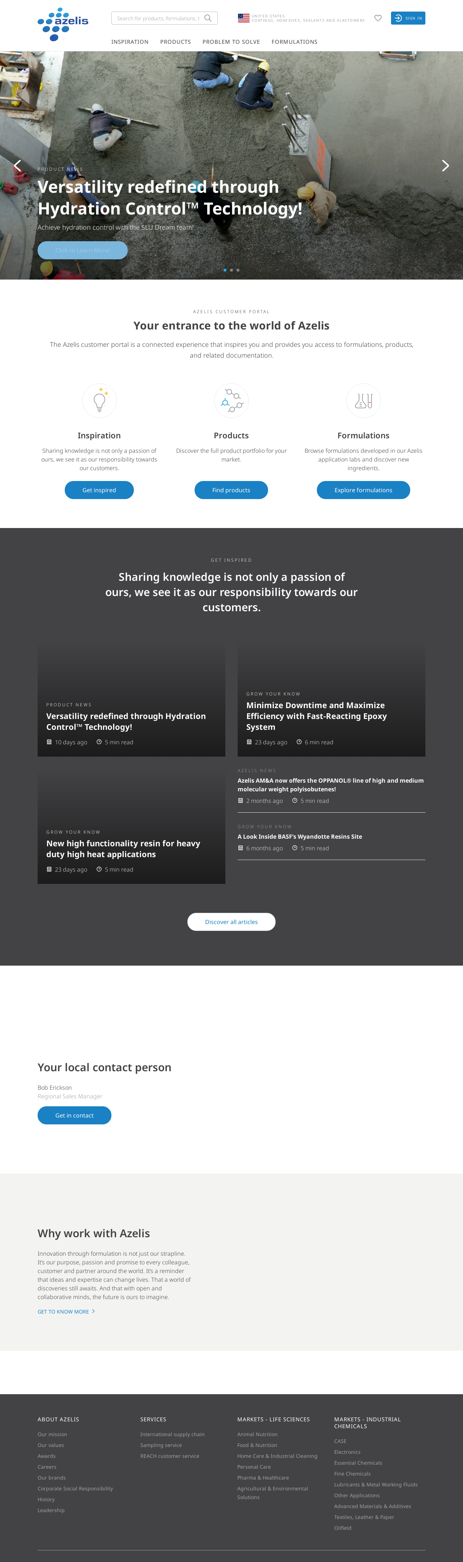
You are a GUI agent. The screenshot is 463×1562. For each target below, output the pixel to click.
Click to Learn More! (82, 250)
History (46, 1499)
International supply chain (172, 1434)
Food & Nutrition (257, 1445)
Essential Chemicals (358, 1462)
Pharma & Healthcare (263, 1477)
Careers (47, 1466)
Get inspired (99, 490)
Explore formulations (363, 490)
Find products (231, 490)
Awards (47, 1455)
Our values (51, 1445)
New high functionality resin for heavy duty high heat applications (123, 848)
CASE (340, 1441)
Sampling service (161, 1445)
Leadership (51, 1510)
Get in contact (74, 1115)
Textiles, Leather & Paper (364, 1517)
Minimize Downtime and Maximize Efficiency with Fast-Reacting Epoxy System (316, 715)
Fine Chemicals (352, 1473)
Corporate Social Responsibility (75, 1488)
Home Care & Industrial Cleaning (277, 1455)
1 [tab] (225, 270)
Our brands (52, 1477)
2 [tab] (231, 270)
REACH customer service (169, 1455)
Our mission (52, 1434)
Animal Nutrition (257, 1434)
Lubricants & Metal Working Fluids (376, 1484)
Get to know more (67, 1311)
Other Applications (357, 1495)
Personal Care (254, 1466)
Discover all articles (231, 922)
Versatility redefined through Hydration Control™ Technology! (126, 721)
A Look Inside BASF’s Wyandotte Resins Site (300, 836)
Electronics (347, 1451)
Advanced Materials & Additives (372, 1506)
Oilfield (343, 1527)
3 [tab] (238, 270)
